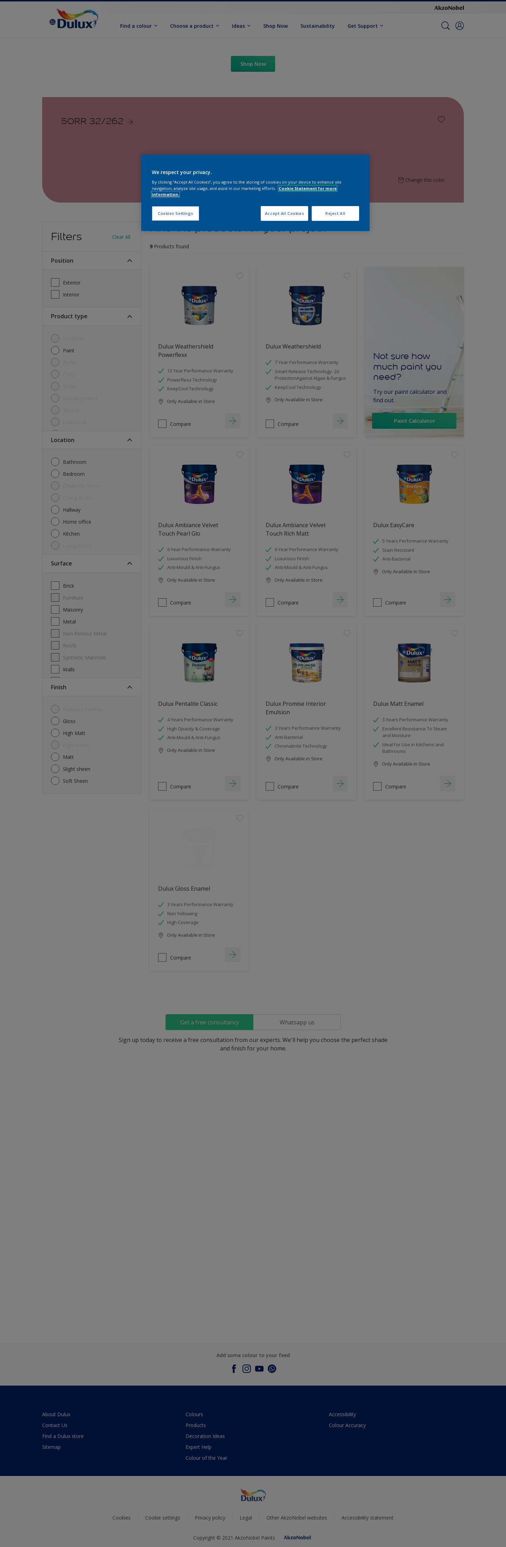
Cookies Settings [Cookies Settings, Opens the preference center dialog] (175, 213)
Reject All (335, 213)
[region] (255, 193)
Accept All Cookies (284, 213)
